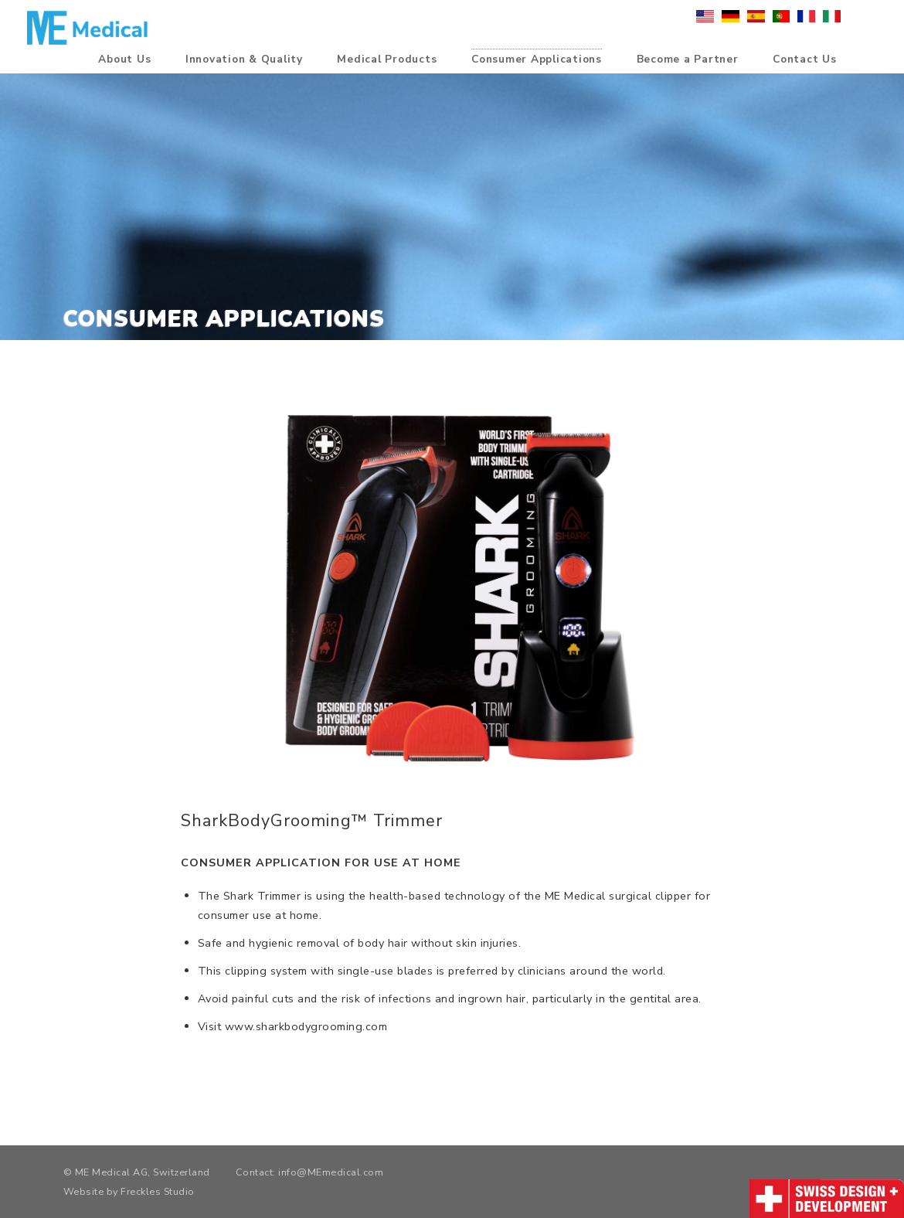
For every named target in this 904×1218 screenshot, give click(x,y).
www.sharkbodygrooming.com (306, 1026)
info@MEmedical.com (330, 1172)
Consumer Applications (536, 60)
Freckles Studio (158, 1191)
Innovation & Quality (244, 60)
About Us (124, 60)
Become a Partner (688, 60)
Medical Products (387, 60)
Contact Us (805, 60)
